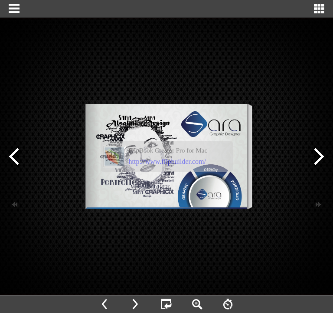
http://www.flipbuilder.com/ (167, 161)
